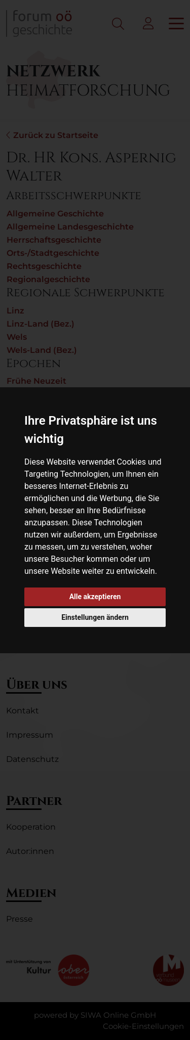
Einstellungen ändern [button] (95, 617)
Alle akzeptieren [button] (95, 597)
